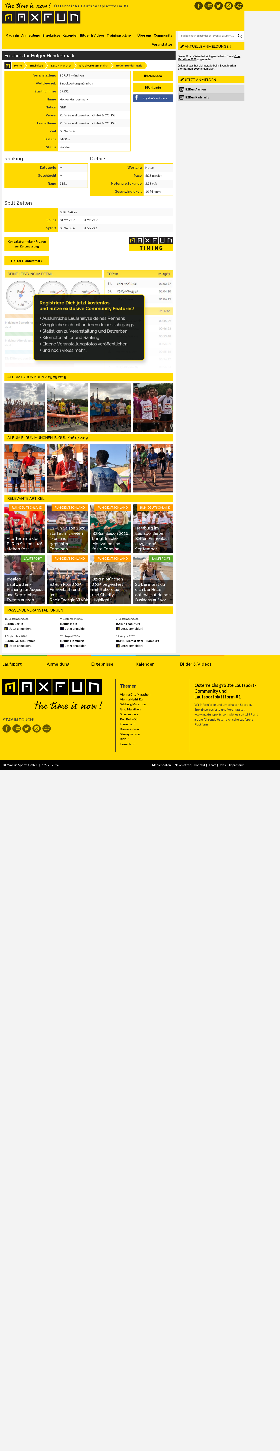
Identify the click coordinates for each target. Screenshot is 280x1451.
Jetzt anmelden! (20, 628)
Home (18, 65)
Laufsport (12, 664)
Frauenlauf (127, 724)
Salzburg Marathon (133, 704)
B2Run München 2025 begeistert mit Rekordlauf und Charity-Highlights (107, 589)
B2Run (124, 739)
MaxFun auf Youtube (208, 5)
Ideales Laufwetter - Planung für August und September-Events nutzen (25, 589)
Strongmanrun (130, 734)
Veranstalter (162, 44)
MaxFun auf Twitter (218, 5)
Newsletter (183, 765)
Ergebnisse (51, 35)
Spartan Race (129, 714)
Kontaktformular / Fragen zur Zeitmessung (27, 243)
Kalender (70, 35)
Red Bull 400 (128, 719)
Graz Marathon (130, 709)
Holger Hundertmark (26, 261)
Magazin (12, 35)
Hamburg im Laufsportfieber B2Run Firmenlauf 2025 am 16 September (152, 538)
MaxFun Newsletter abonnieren (238, 5)
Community (163, 35)
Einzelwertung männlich (93, 65)
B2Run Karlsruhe (197, 97)
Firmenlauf (127, 744)
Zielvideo (153, 76)
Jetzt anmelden (200, 79)
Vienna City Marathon (135, 694)
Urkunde (153, 87)
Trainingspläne (119, 35)
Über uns (144, 35)
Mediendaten (161, 765)
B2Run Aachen (195, 89)
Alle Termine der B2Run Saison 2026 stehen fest (25, 543)
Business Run (129, 729)
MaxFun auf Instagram (228, 5)
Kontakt (199, 765)
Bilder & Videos (92, 35)
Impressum (236, 765)
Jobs (222, 765)
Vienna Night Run (132, 699)
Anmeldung (30, 35)
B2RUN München (61, 65)
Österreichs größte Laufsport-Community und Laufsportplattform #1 (225, 690)
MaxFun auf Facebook (198, 5)
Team (212, 765)
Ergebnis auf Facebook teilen (153, 97)
